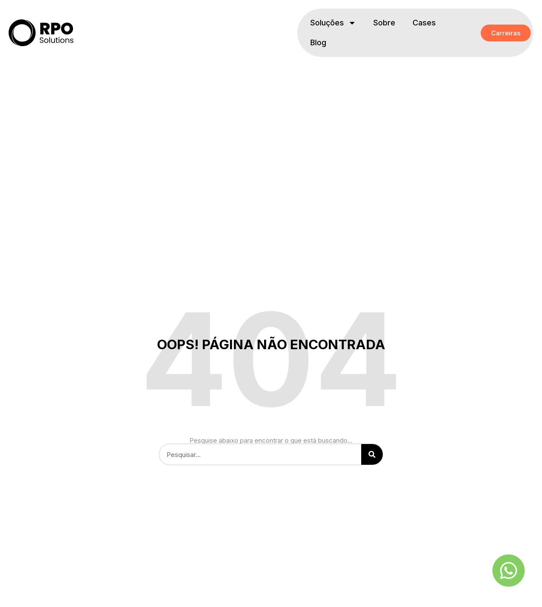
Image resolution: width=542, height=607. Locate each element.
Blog (318, 42)
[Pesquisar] (372, 454)
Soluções (333, 23)
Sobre (384, 22)
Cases (424, 22)
